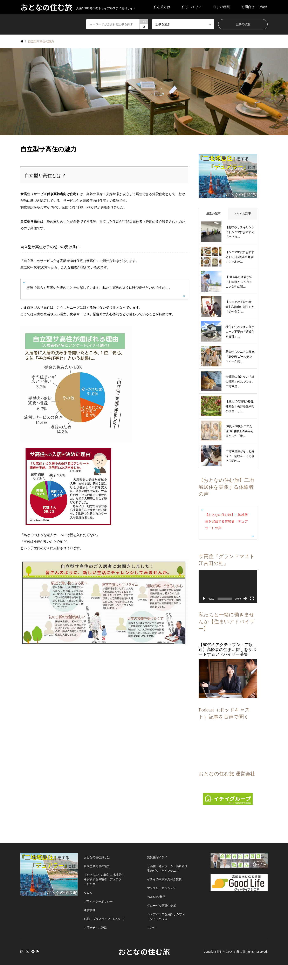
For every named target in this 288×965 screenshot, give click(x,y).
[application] (228, 586)
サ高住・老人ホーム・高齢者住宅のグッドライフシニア (167, 868)
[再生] (204, 599)
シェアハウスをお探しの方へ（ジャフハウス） (166, 916)
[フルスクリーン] (252, 599)
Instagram (21, 951)
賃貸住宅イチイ (157, 857)
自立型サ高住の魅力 (97, 866)
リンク (151, 927)
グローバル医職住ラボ (161, 905)
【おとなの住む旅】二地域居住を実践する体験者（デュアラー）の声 (226, 521)
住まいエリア (192, 7)
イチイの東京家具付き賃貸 (164, 879)
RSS (37, 951)
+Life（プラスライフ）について (104, 918)
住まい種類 (221, 7)
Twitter (27, 951)
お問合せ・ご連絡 (254, 7)
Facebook (32, 951)
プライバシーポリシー (98, 901)
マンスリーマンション (161, 888)
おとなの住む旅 (144, 951)
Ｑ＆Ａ (88, 892)
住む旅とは (162, 7)
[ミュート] (245, 599)
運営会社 (89, 910)
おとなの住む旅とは (97, 857)
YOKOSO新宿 (156, 896)
